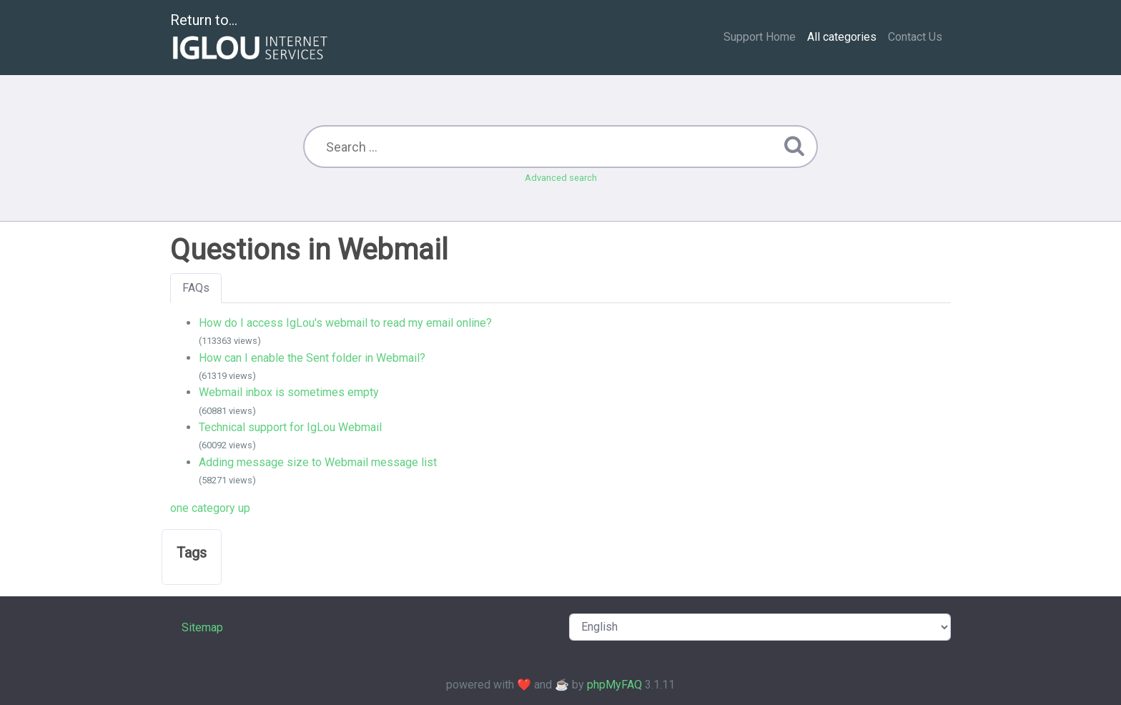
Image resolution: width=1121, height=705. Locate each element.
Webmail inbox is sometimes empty (289, 392)
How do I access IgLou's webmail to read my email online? (345, 323)
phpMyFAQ (614, 684)
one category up (210, 508)
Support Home (760, 37)
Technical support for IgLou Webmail (290, 427)
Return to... (250, 38)
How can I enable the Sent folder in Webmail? (312, 358)
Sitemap (202, 627)
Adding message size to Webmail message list (318, 462)
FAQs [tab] (195, 288)
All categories (841, 37)
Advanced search (561, 177)
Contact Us (915, 37)
